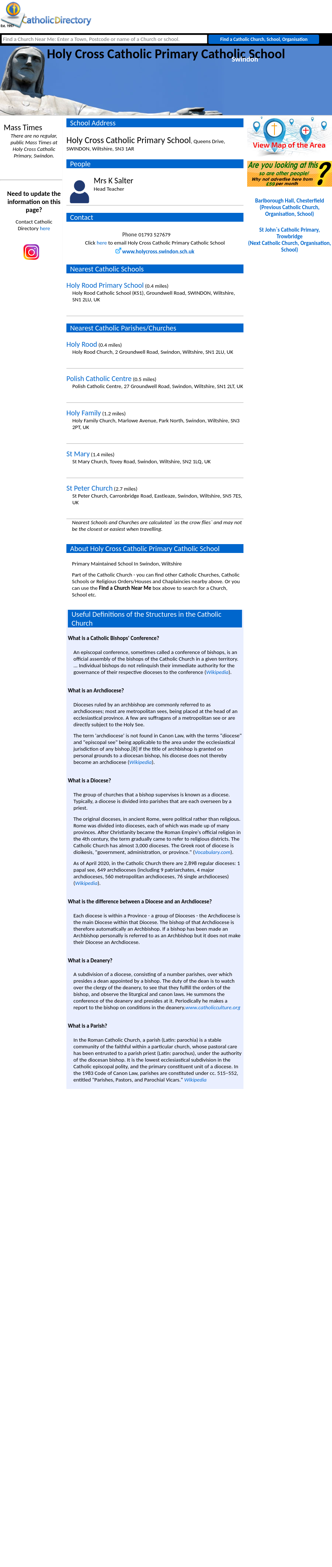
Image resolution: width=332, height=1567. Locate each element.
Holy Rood (81, 344)
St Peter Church (89, 488)
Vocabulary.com (213, 852)
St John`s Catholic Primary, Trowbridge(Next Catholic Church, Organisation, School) (289, 239)
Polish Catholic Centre (99, 378)
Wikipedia (217, 672)
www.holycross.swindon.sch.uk (154, 251)
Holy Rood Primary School (105, 285)
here (45, 228)
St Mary (78, 453)
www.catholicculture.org (212, 1007)
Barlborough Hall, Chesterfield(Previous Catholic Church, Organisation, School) (289, 207)
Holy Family (83, 412)
